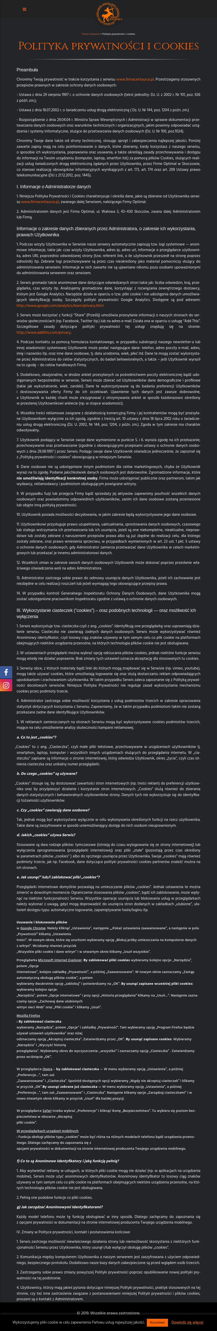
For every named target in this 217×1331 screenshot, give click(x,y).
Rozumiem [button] (157, 1322)
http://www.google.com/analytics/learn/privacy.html (60, 306)
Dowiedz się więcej (187, 1322)
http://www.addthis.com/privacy (44, 333)
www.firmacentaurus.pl (135, 79)
